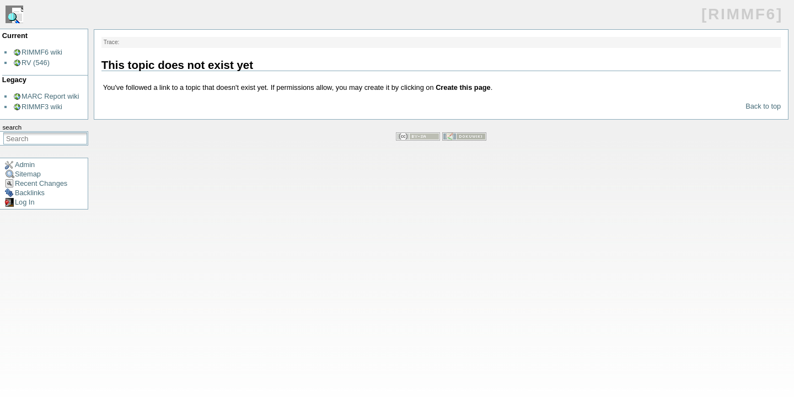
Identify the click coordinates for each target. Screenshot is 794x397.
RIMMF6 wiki (42, 52)
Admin (25, 164)
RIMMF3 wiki (42, 107)
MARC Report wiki (50, 96)
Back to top (763, 106)
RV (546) (36, 62)
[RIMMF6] (742, 14)
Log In (25, 202)
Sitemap (28, 174)
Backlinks (30, 193)
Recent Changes (41, 183)
